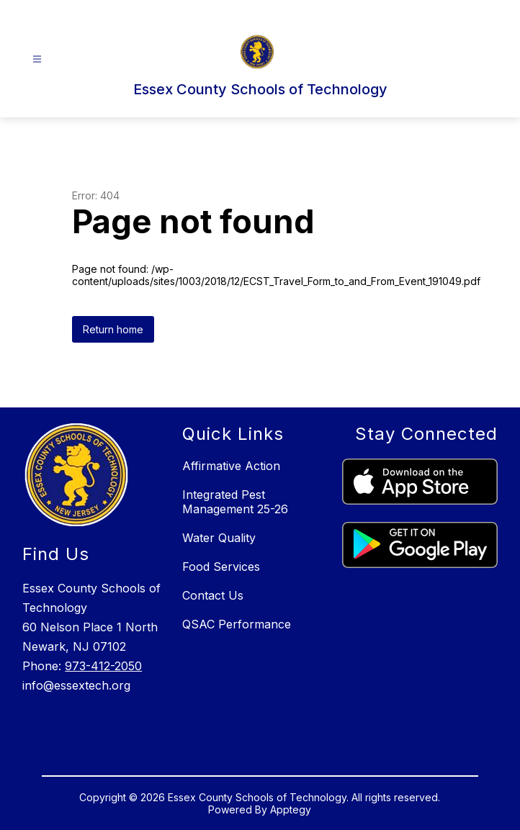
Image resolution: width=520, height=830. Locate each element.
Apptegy (290, 809)
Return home (113, 329)
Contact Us (212, 595)
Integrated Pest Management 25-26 (235, 501)
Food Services (221, 566)
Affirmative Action (231, 466)
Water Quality (219, 538)
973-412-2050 (103, 666)
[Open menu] (37, 59)
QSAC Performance (236, 624)
